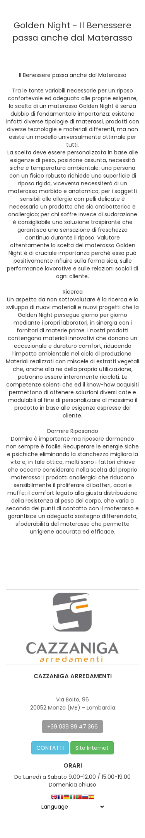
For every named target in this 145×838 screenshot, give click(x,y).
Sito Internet (92, 748)
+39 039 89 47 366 (72, 726)
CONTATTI (50, 748)
